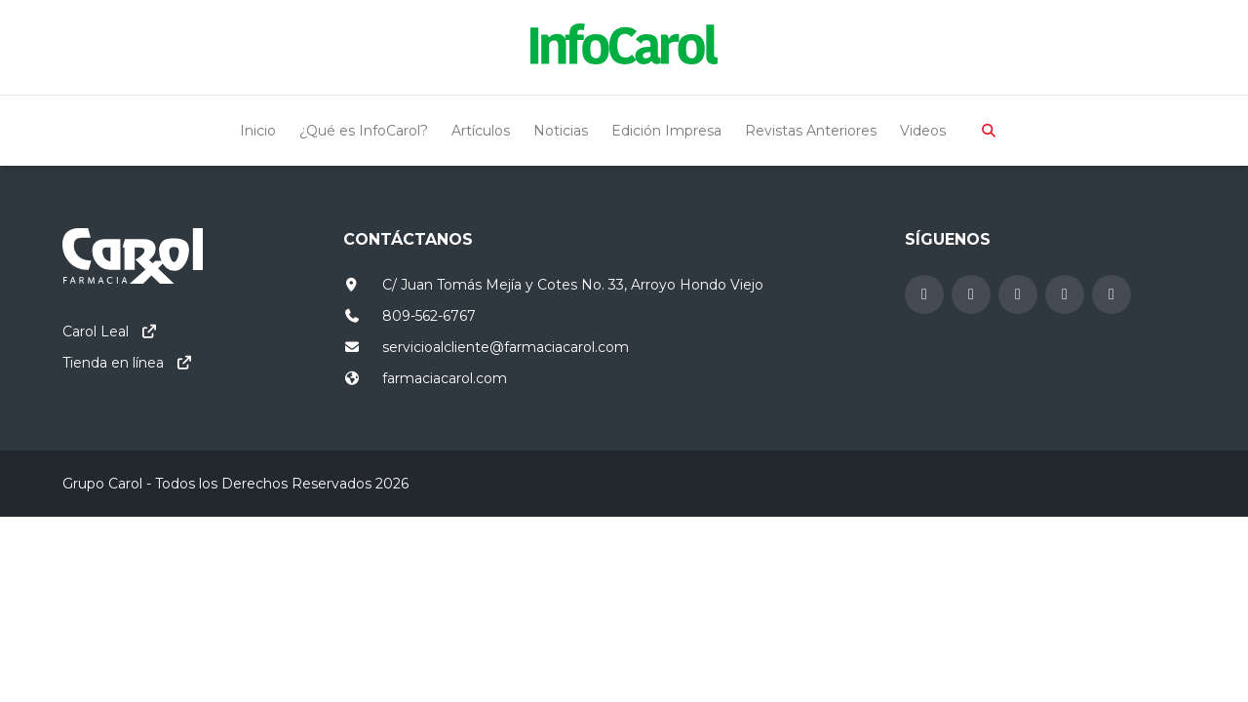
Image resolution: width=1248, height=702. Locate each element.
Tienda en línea (113, 362)
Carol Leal (95, 331)
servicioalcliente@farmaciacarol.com (505, 347)
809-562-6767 (429, 316)
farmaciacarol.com (444, 378)
